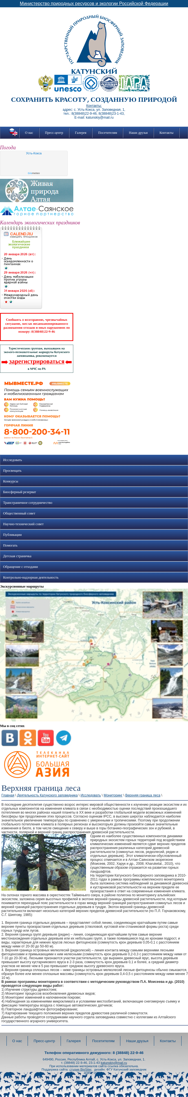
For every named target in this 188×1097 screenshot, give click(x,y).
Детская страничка (17, 556)
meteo (34, 173)
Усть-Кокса (33, 153)
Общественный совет (19, 513)
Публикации (12, 534)
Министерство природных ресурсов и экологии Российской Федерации (94, 3)
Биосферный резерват (19, 492)
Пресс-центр (54, 133)
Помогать (10, 545)
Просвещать (12, 470)
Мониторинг (113, 795)
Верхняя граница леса (142, 795)
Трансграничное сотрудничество (27, 502)
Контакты (167, 133)
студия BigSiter (80, 1069)
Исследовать (12, 460)
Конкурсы (10, 481)
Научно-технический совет (23, 524)
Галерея (80, 133)
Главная (7, 795)
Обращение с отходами (20, 567)
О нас (29, 133)
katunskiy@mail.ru (114, 1062)
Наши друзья (138, 133)
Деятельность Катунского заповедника (47, 795)
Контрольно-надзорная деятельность (31, 577)
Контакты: (94, 106)
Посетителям (107, 133)
